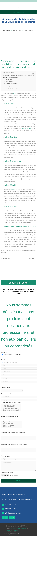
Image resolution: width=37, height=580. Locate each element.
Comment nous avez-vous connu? (11, 406)
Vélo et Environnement (11, 83)
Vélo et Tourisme (10, 87)
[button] (18, 8)
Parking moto (12, 427)
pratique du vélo (26, 128)
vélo (14, 93)
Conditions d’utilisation (12, 530)
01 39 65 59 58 (10, 505)
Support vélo (12, 422)
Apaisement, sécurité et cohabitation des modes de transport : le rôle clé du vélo (18, 76)
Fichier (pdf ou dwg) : (7, 472)
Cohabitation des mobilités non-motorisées (16, 88)
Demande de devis (18, 12)
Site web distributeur (11, 407)
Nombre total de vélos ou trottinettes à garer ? (14, 444)
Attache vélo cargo (12, 423)
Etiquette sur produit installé (11, 410)
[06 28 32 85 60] (3, 509)
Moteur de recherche (11, 405)
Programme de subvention (11, 408)
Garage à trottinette (12, 425)
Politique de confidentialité (11, 533)
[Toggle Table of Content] (32, 73)
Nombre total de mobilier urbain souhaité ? (13, 432)
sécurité (12, 189)
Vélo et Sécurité (9, 85)
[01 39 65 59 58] (3, 505)
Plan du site (11, 535)
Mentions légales (12, 531)
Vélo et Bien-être (10, 81)
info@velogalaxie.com (13, 513)
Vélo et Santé (9, 79)
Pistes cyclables (28, 30)
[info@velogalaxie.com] (3, 513)
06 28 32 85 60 (10, 509)
